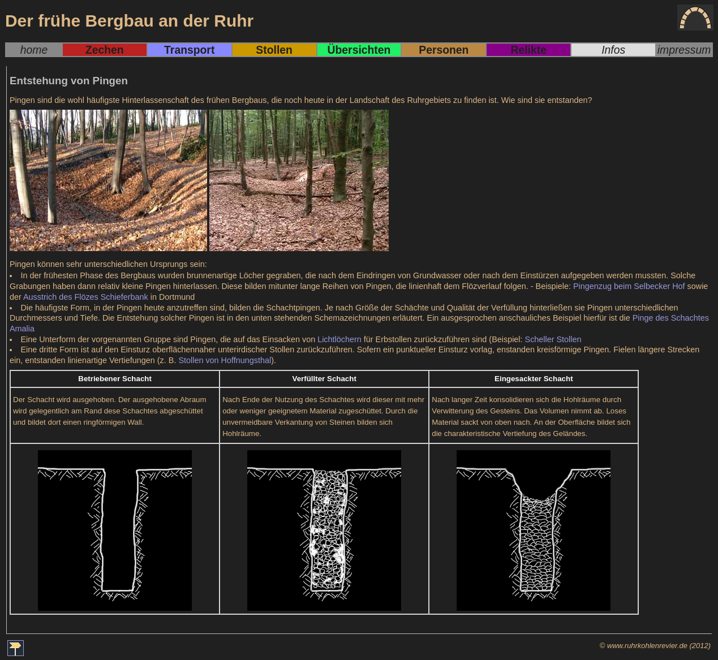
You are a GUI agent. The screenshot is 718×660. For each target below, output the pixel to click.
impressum (684, 50)
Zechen (104, 50)
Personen (443, 50)
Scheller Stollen (553, 339)
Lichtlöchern (339, 339)
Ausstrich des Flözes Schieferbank (85, 296)
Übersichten (359, 50)
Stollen (274, 50)
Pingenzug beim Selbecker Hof (629, 286)
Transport (189, 50)
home (34, 50)
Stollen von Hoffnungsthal (224, 360)
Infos (613, 50)
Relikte (529, 50)
